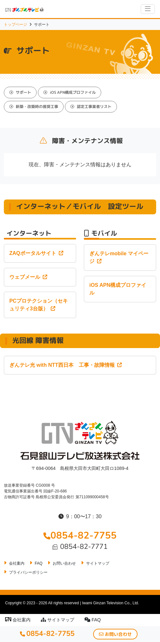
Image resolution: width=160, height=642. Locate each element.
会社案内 (18, 619)
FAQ (92, 619)
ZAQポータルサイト (36, 253)
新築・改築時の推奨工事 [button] (33, 106)
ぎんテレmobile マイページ (118, 257)
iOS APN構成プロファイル (117, 289)
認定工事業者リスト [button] (90, 106)
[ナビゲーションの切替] (148, 9)
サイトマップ (57, 619)
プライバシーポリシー (28, 572)
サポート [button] (20, 92)
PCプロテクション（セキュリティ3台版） (38, 304)
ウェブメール (28, 277)
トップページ (15, 24)
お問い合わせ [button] (115, 634)
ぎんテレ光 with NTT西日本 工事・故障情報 (65, 365)
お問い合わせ (64, 563)
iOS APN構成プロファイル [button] (69, 92)
